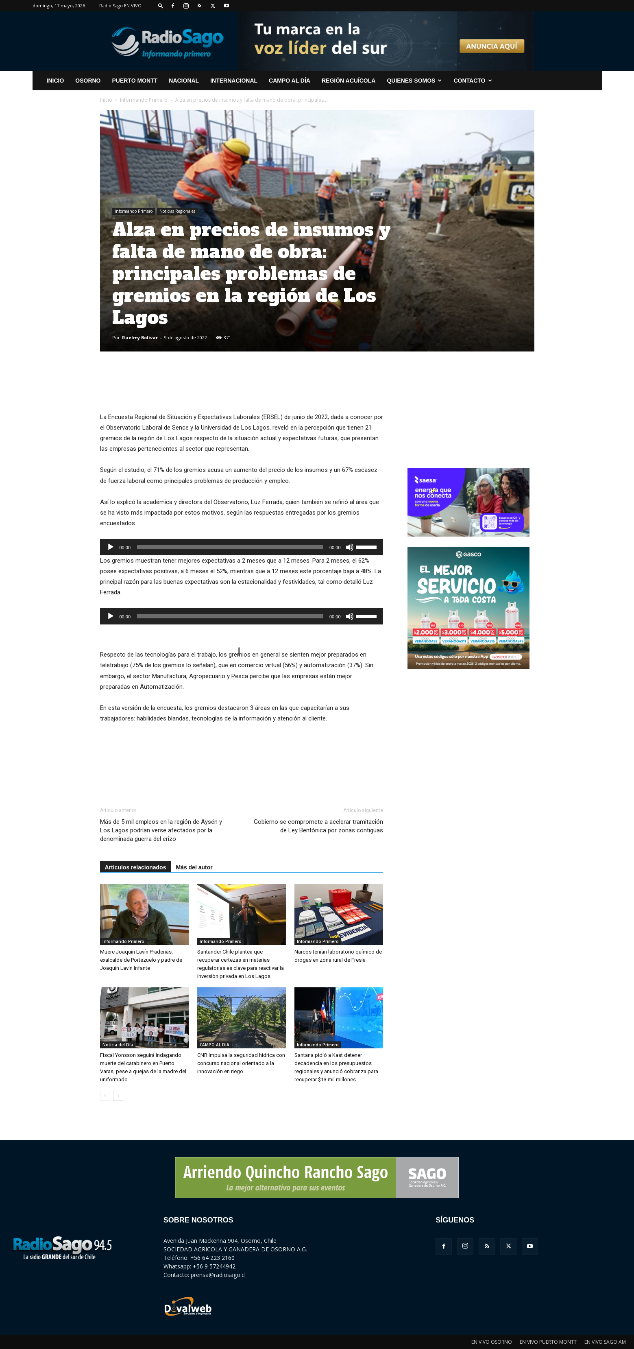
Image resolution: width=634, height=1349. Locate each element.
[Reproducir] (111, 547)
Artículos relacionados (135, 867)
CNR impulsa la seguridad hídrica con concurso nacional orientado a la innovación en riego (241, 1063)
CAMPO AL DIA (214, 1045)
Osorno (87, 80)
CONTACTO (472, 80)
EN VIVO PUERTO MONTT (548, 1341)
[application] (241, 547)
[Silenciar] (350, 547)
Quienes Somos (414, 80)
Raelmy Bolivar (140, 337)
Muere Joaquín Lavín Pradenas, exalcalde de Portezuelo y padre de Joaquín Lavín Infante (141, 960)
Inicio (106, 99)
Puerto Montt (135, 80)
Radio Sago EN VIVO (120, 5)
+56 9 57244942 (214, 1266)
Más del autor (194, 867)
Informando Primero (144, 99)
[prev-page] (105, 1096)
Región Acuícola (348, 80)
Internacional (233, 80)
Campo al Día (289, 80)
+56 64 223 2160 (212, 1258)
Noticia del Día (117, 1045)
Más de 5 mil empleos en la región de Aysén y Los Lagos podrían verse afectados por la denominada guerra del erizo (161, 830)
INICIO (55, 80)
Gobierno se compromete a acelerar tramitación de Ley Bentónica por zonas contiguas (318, 826)
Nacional (184, 80)
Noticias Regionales (177, 211)
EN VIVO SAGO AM (605, 1341)
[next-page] (118, 1096)
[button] (161, 5)
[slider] (230, 547)
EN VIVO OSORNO (491, 1341)
